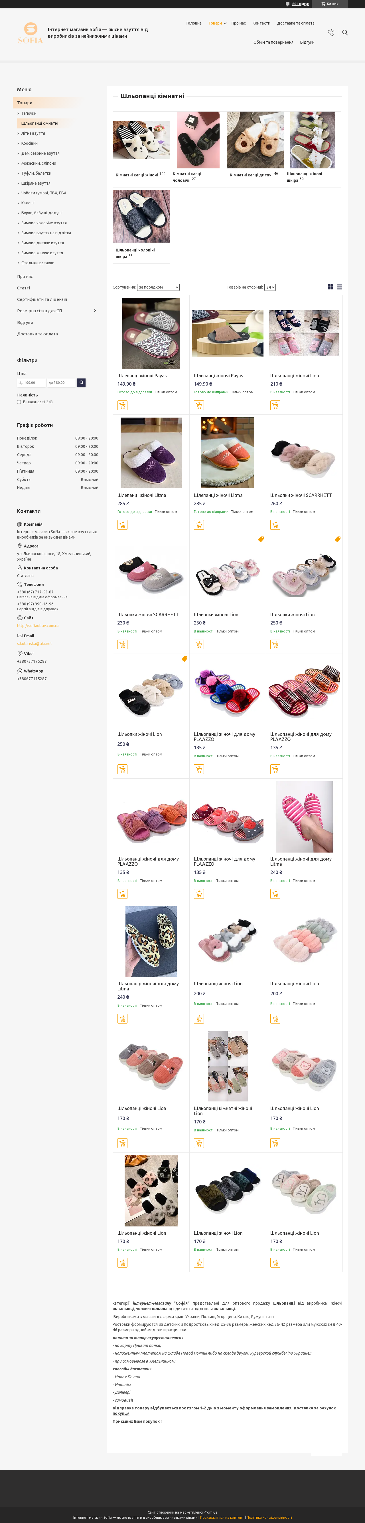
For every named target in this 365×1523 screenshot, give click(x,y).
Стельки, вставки (37, 263)
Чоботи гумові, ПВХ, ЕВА (43, 193)
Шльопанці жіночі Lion (294, 375)
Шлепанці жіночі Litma (141, 495)
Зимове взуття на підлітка (46, 233)
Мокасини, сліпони (38, 163)
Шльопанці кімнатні (39, 123)
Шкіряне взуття (35, 183)
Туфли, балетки (36, 173)
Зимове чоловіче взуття (44, 223)
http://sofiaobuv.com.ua (38, 625)
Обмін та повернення (273, 42)
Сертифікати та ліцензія (42, 299)
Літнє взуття (33, 133)
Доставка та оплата (296, 23)
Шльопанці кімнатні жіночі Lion (223, 1111)
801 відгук (300, 4)
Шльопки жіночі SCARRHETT (301, 495)
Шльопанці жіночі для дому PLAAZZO (224, 737)
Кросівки (29, 143)
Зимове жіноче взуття (42, 253)
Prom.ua (210, 1512)
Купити (122, 405)
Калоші (28, 203)
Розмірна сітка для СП (39, 310)
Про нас (239, 23)
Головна (194, 23)
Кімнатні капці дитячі (251, 175)
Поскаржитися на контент (222, 1517)
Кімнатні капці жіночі (137, 175)
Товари (215, 23)
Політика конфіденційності (269, 1517)
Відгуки (307, 42)
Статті (23, 287)
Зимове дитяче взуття (42, 243)
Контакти (261, 23)
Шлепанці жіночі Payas (142, 375)
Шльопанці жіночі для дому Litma (301, 861)
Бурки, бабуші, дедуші (41, 213)
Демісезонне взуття (40, 153)
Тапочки (28, 113)
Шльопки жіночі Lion (216, 614)
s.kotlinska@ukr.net (34, 643)
